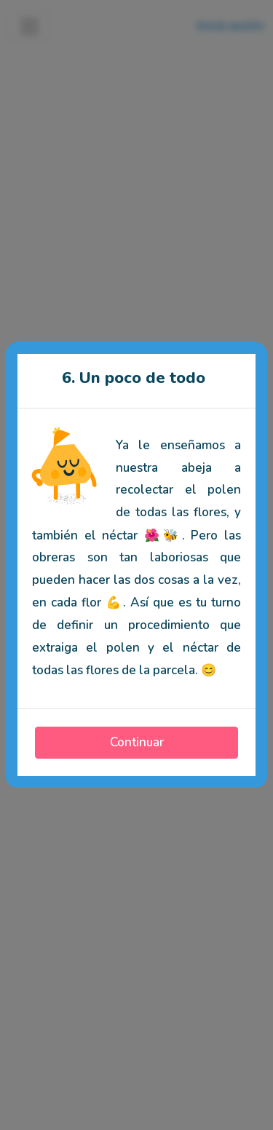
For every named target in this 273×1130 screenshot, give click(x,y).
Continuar (137, 742)
